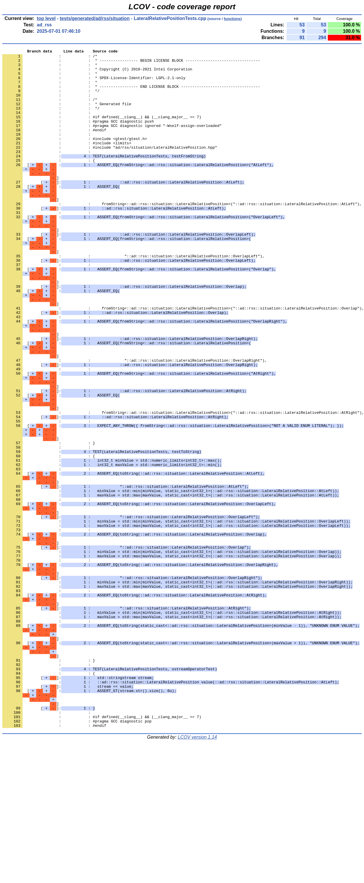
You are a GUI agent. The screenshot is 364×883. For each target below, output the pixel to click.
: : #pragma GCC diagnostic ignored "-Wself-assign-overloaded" (112, 141)
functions (232, 19)
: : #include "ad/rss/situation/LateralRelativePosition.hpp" (109, 167)
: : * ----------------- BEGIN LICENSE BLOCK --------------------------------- (131, 62)
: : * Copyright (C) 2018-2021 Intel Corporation (97, 73)
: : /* (49, 57)
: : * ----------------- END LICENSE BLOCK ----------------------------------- (131, 94)
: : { (48, 182)
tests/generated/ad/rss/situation (95, 18)
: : (47, 104)
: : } (48, 522)
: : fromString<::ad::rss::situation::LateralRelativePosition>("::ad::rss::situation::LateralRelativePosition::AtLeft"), (182, 235)
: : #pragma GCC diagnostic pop (77, 855)
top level (46, 18)
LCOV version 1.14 (197, 872)
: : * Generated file (66, 115)
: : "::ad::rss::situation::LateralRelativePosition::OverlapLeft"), (133, 297)
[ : (138, 188)
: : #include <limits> (66, 162)
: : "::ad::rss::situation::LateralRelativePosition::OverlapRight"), (134, 422)
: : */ (50, 99)
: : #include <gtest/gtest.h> (74, 156)
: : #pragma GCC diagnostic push (78, 136)
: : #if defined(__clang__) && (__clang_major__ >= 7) (101, 130)
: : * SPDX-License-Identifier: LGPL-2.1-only (93, 83)
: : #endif (54, 146)
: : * (49, 68)
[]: (123, 209)
